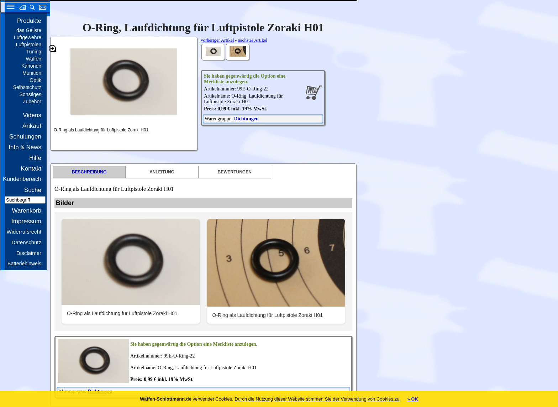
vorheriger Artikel (217, 40)
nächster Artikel (252, 40)
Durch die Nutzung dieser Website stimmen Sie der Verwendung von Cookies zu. (318, 399)
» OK (412, 399)
